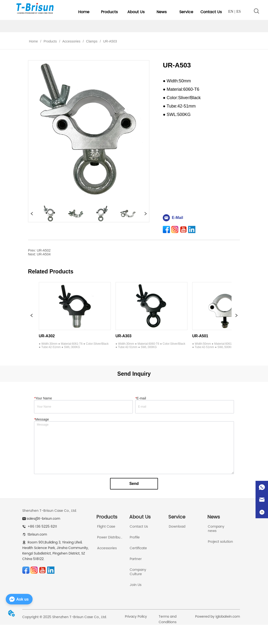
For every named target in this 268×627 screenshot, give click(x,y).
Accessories (71, 41)
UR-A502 (44, 250)
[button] (109, 12)
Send (134, 484)
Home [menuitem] (83, 12)
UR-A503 (109, 41)
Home (33, 41)
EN (230, 11)
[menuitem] (109, 12)
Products (50, 41)
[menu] (147, 12)
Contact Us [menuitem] (211, 12)
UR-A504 (44, 254)
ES (238, 11)
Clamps (91, 41)
